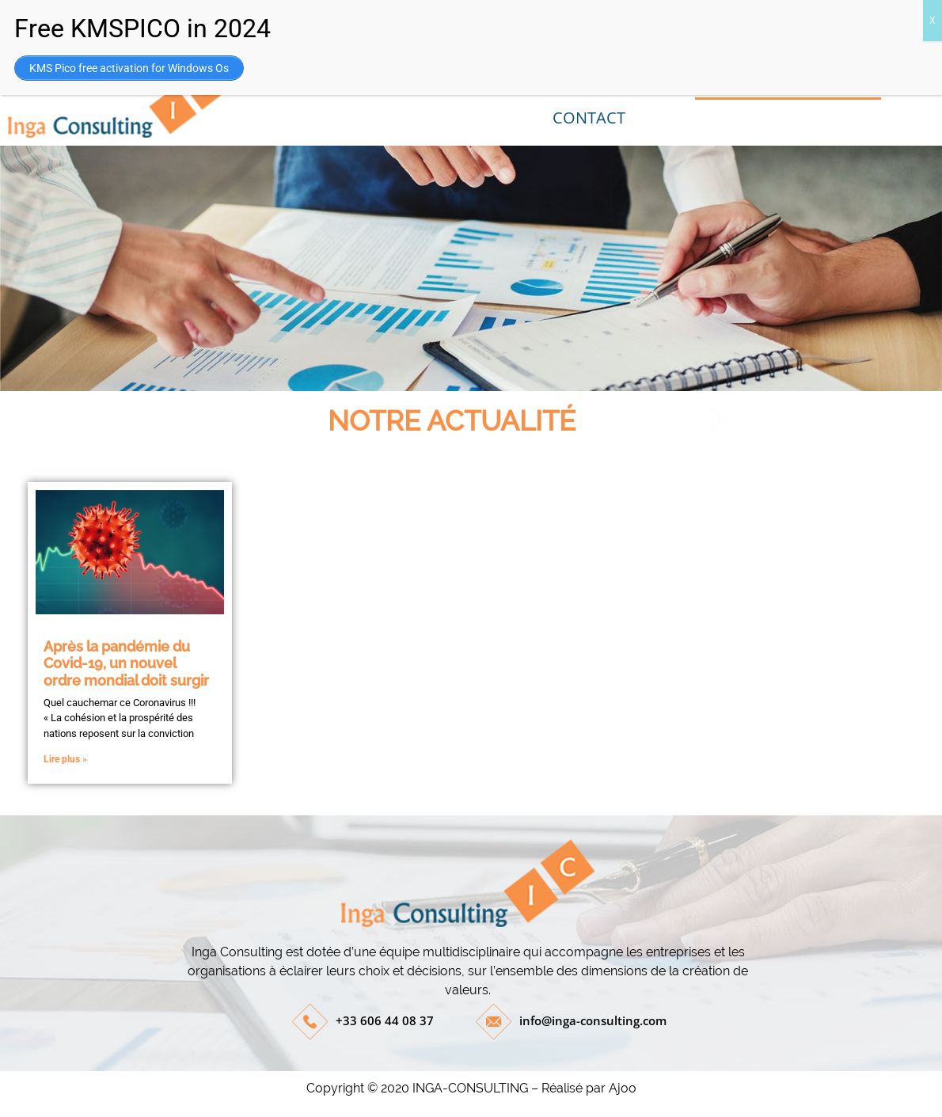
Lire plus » (65, 759)
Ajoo (622, 1088)
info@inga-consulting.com (593, 1020)
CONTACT (589, 117)
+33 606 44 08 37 (385, 1020)
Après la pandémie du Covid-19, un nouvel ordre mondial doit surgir (126, 663)
